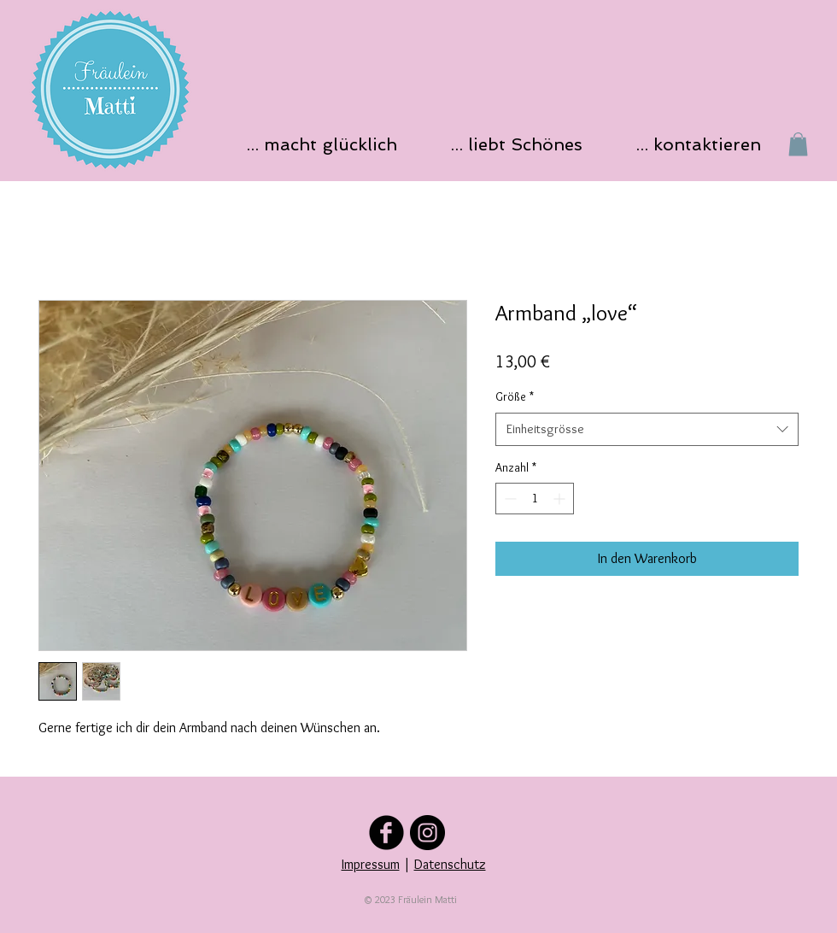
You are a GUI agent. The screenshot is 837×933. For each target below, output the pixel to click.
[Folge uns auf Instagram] (427, 832)
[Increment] (560, 498)
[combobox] (647, 429)
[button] (327, 144)
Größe (514, 396)
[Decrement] (508, 498)
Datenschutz (450, 864)
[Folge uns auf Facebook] (386, 832)
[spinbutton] (534, 498)
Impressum (371, 864)
